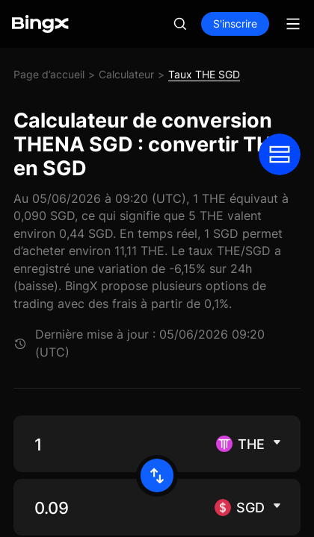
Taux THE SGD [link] (204, 74)
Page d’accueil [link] (48, 74)
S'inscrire (235, 23)
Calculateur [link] (126, 74)
